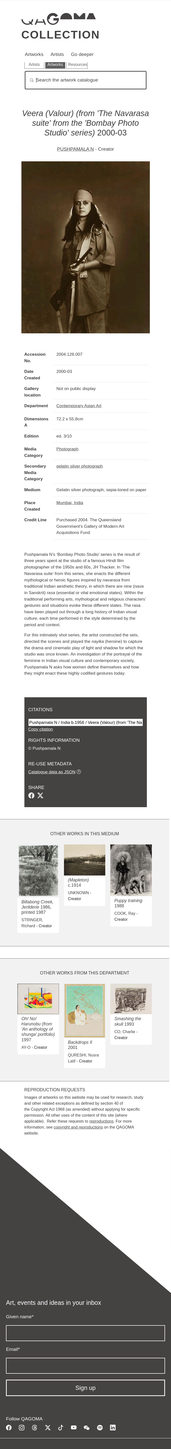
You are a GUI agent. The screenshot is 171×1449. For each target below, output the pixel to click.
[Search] (85, 80)
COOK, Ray (124, 913)
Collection (60, 34)
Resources (77, 64)
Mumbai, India (70, 502)
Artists (57, 54)
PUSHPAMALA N (75, 149)
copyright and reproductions (78, 1127)
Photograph (68, 448)
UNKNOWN (78, 893)
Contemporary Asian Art (79, 405)
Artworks (34, 54)
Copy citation (40, 729)
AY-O (25, 1047)
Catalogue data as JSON (51, 771)
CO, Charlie (124, 1032)
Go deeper (82, 54)
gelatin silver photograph (80, 466)
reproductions (101, 1121)
